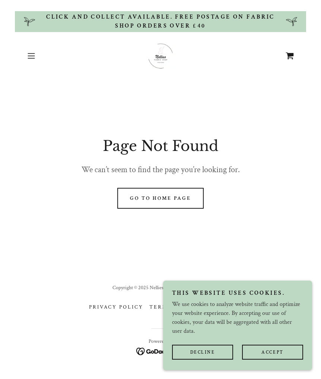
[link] (160, 56)
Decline (202, 357)
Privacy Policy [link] (116, 307)
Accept (272, 357)
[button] (44, 55)
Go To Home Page (160, 198)
